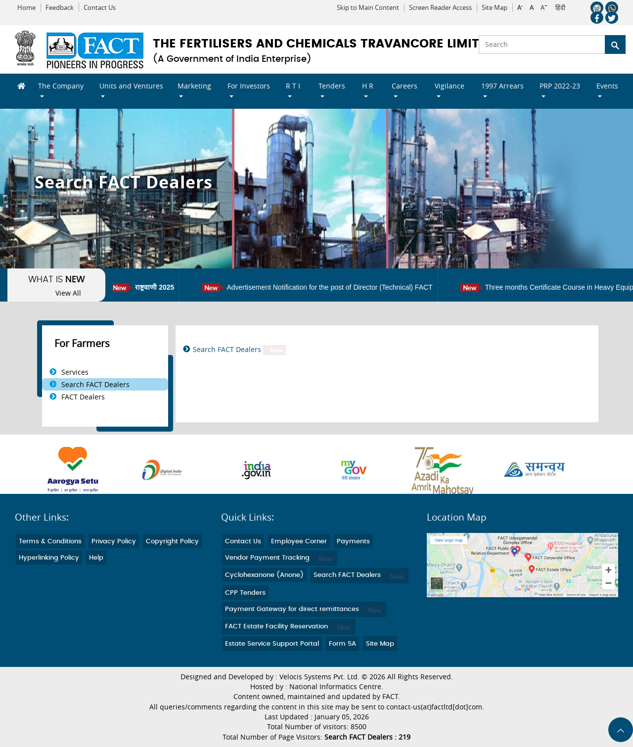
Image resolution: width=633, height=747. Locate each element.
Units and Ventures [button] (131, 85)
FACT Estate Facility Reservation (289, 626)
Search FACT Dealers (95, 384)
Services (75, 372)
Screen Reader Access (440, 7)
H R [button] (367, 85)
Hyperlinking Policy (49, 558)
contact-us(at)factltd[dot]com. (435, 707)
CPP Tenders (245, 593)
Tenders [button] (331, 85)
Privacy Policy (113, 541)
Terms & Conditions (50, 541)
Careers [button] (404, 85)
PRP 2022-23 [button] (560, 85)
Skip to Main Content (368, 7)
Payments (353, 541)
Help (96, 558)
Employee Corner (299, 541)
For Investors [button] (248, 85)
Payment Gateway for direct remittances (304, 609)
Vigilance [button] (449, 85)
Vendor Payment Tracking (279, 558)
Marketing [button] (194, 85)
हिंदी (560, 7)
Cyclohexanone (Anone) (264, 575)
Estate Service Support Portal (272, 644)
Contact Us (100, 7)
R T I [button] (293, 85)
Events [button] (607, 85)
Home (26, 7)
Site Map (494, 7)
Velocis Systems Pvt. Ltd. (319, 676)
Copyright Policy (172, 541)
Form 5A (342, 644)
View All (68, 293)
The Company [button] (61, 85)
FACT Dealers (83, 396)
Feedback (59, 7)
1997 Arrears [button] (502, 85)
